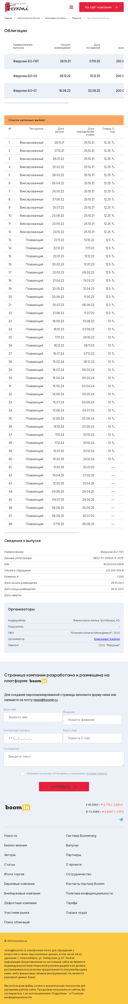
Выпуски (72, 845)
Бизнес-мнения (15, 845)
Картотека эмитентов (29, 18)
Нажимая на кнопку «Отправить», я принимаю (67, 773)
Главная (8, 18)
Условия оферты (96, 773)
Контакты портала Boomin (85, 883)
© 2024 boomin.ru (15, 941)
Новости (10, 835)
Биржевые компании (55, 18)
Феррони (77, 18)
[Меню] (71, 7)
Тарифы (71, 903)
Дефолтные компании (20, 903)
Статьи (9, 864)
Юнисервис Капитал (107, 639)
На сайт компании (98, 7)
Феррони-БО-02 (25, 76)
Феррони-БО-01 (24, 90)
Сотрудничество (78, 874)
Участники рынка (16, 912)
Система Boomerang (81, 835)
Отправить (60, 787)
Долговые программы (98, 18)
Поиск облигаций (17, 922)
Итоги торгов (14, 874)
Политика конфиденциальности (89, 893)
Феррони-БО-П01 (26, 61)
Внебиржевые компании (22, 893)
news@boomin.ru (45, 700)
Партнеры (73, 855)
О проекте (74, 864)
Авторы (10, 855)
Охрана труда (76, 912)
